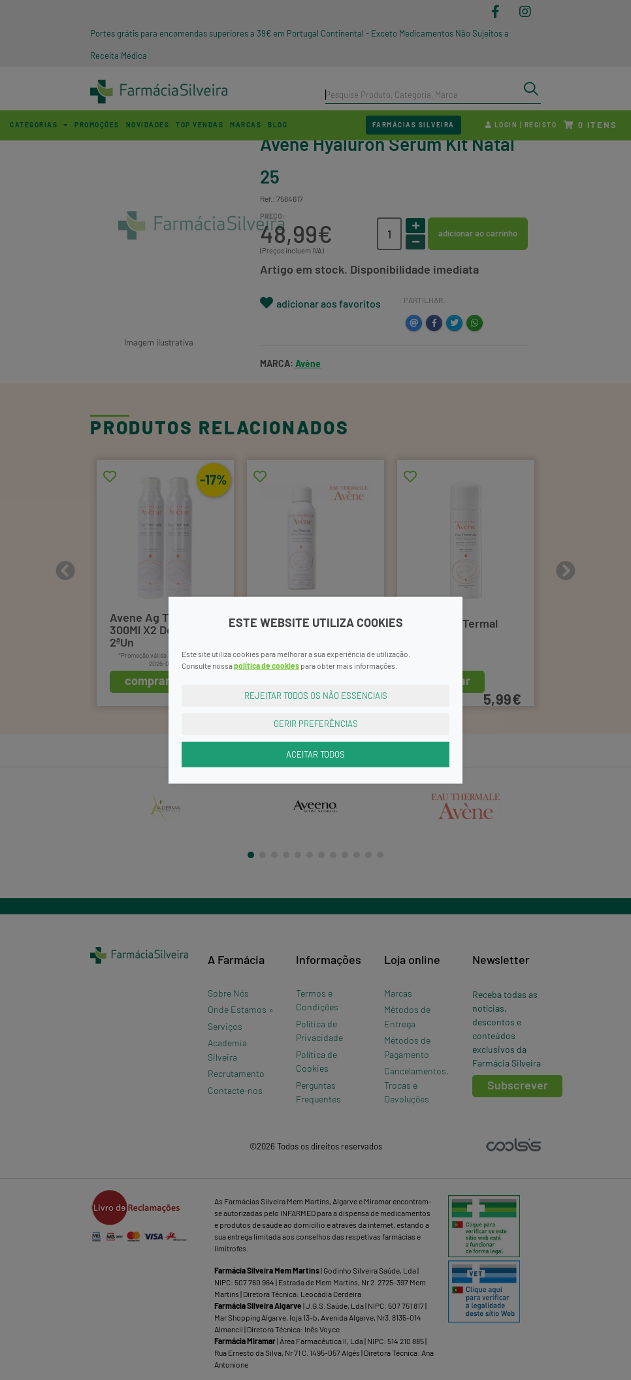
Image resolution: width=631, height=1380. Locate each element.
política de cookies (266, 664)
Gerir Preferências (316, 723)
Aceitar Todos (315, 753)
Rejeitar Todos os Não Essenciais (315, 695)
